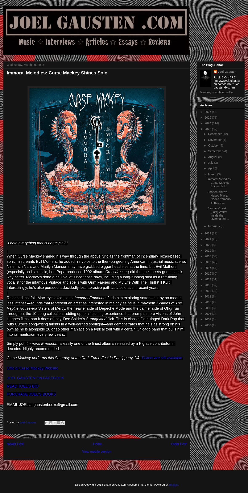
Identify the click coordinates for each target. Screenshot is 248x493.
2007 (208, 319)
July (211, 162)
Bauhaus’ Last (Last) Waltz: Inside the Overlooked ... (218, 214)
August (213, 157)
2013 (208, 285)
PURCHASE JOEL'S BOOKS (31, 394)
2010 (208, 302)
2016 (208, 268)
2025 (208, 117)
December (215, 134)
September (215, 151)
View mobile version (96, 451)
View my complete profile (216, 92)
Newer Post (15, 444)
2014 (208, 279)
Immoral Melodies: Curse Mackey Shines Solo (219, 182)
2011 (208, 296)
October (213, 145)
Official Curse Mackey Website (32, 368)
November (215, 139)
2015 (208, 273)
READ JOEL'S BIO (22, 386)
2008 (208, 313)
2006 (208, 325)
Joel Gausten (227, 71)
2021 (208, 239)
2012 (208, 290)
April (211, 168)
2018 (208, 256)
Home (97, 444)
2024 (208, 123)
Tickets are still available (161, 358)
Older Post (179, 444)
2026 (208, 112)
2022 (208, 233)
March (212, 174)
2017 (208, 262)
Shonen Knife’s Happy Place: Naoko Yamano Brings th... (219, 197)
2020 (208, 245)
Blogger (173, 484)
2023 (208, 129)
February (214, 226)
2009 (208, 308)
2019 (208, 250)
